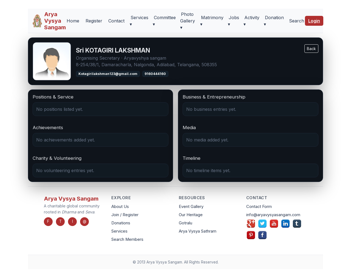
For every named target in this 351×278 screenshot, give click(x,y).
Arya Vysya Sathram (197, 231)
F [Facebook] (48, 221)
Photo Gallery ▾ (187, 20)
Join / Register (124, 214)
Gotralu (185, 223)
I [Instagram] (72, 221)
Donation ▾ (274, 21)
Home (73, 21)
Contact (116, 21)
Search (296, 21)
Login (314, 21)
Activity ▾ (251, 21)
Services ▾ (139, 21)
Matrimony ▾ (211, 21)
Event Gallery (191, 206)
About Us (120, 206)
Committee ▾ (164, 21)
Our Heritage (191, 214)
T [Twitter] (60, 221)
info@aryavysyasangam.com (273, 214)
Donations (120, 223)
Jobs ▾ (233, 21)
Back (311, 48)
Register (94, 21)
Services (119, 231)
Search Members (127, 239)
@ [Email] (84, 221)
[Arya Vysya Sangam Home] (49, 21)
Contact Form (259, 206)
